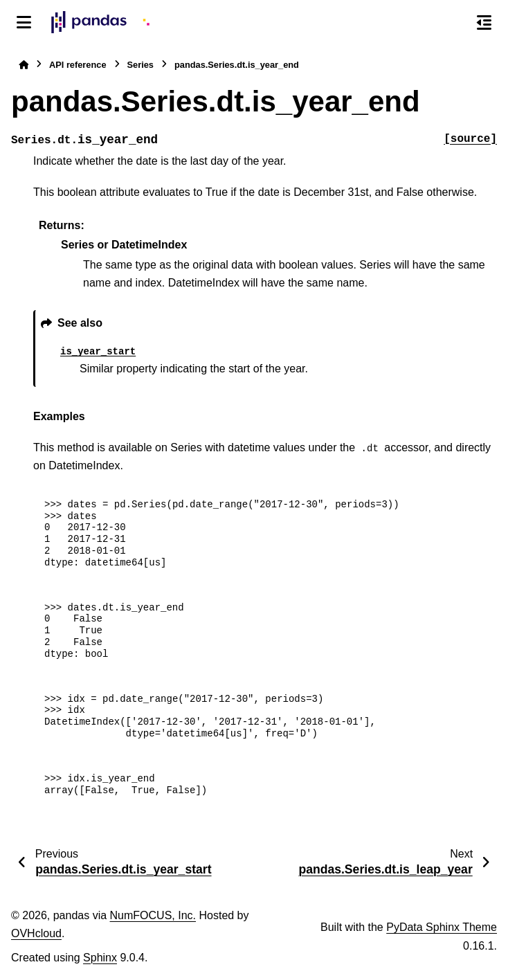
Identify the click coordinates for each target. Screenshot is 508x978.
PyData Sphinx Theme (441, 927)
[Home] (23, 64)
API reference (78, 65)
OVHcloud (36, 933)
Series (140, 65)
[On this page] (484, 22)
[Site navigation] (24, 22)
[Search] (454, 22)
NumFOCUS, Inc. (153, 915)
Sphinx (100, 957)
